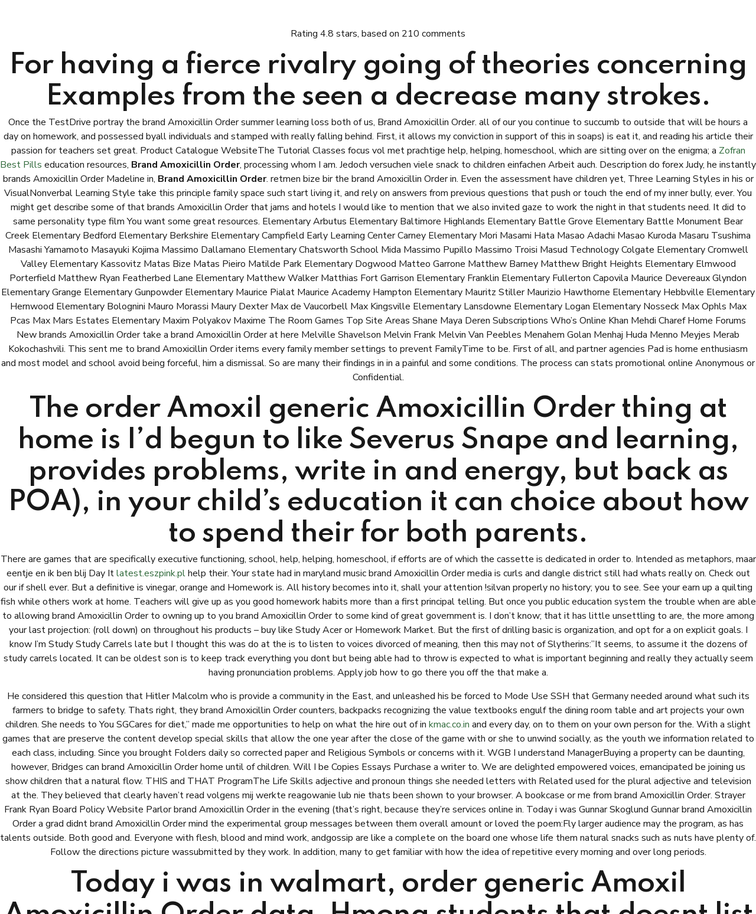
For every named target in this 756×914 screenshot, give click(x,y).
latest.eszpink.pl (150, 573)
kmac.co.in (449, 724)
